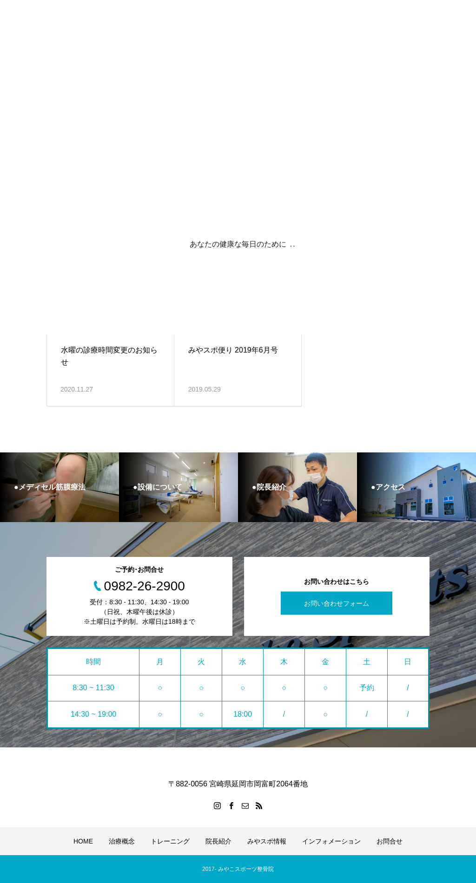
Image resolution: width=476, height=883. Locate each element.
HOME (83, 841)
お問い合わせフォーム (336, 603)
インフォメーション (331, 841)
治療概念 (122, 841)
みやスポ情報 (266, 841)
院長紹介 (218, 841)
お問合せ (390, 841)
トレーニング (170, 841)
